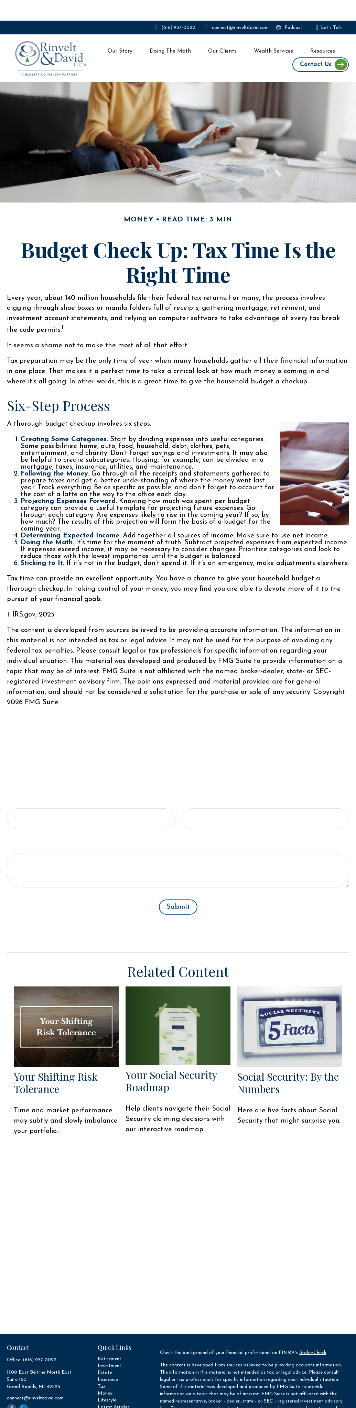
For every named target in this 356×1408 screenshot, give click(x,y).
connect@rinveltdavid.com (236, 7)
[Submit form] (178, 886)
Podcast (289, 7)
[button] (120, 30)
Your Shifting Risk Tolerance (56, 1062)
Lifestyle (107, 1379)
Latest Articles (114, 1386)
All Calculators (113, 1400)
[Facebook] (11, 1388)
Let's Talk (329, 7)
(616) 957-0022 (174, 7)
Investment (109, 1345)
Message (20, 825)
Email (191, 780)
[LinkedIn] (23, 1388)
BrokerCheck (312, 1332)
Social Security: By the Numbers (288, 1062)
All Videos (108, 1393)
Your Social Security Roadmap (171, 1060)
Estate (105, 1352)
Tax (102, 1365)
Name (17, 780)
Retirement (109, 1338)
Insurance (108, 1359)
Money (105, 1372)
